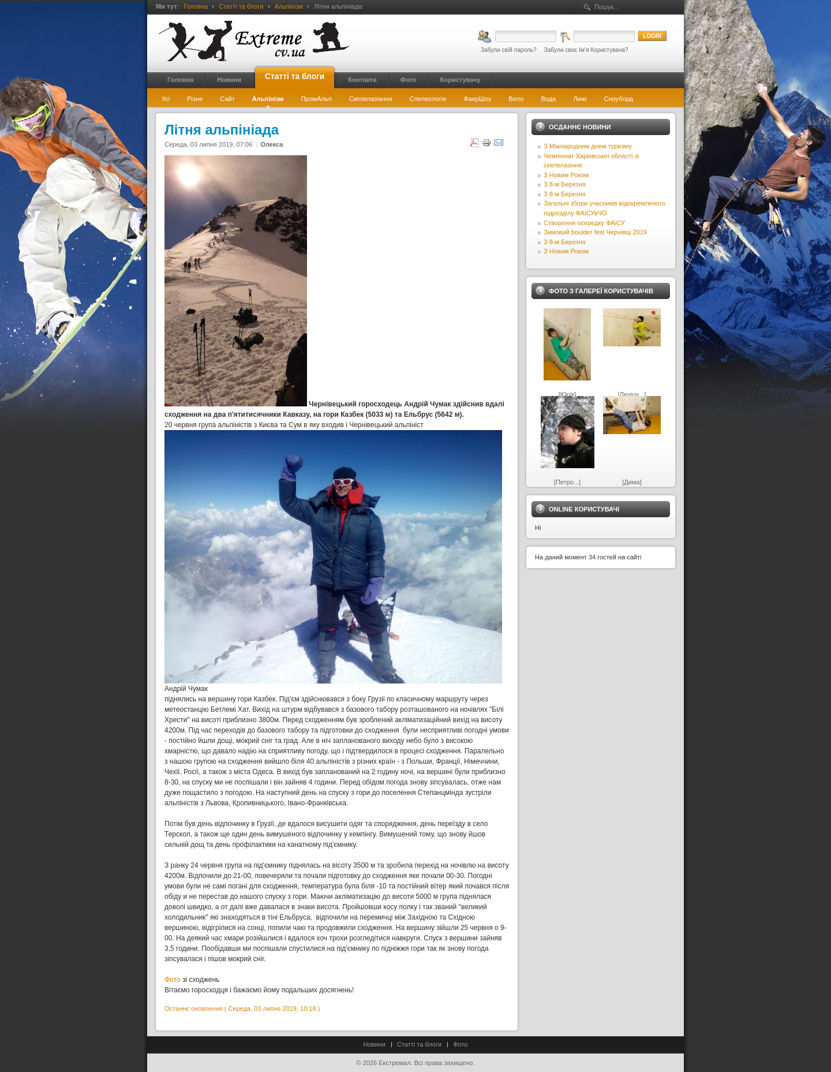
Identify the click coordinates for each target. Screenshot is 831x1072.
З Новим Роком (566, 174)
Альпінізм (289, 6)
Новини (374, 1044)
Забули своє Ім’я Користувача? (586, 50)
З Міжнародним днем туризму (588, 146)
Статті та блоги (241, 6)
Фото (172, 980)
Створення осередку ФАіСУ (584, 222)
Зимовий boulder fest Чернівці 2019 (595, 232)
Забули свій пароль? (509, 50)
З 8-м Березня (565, 184)
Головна (196, 6)
